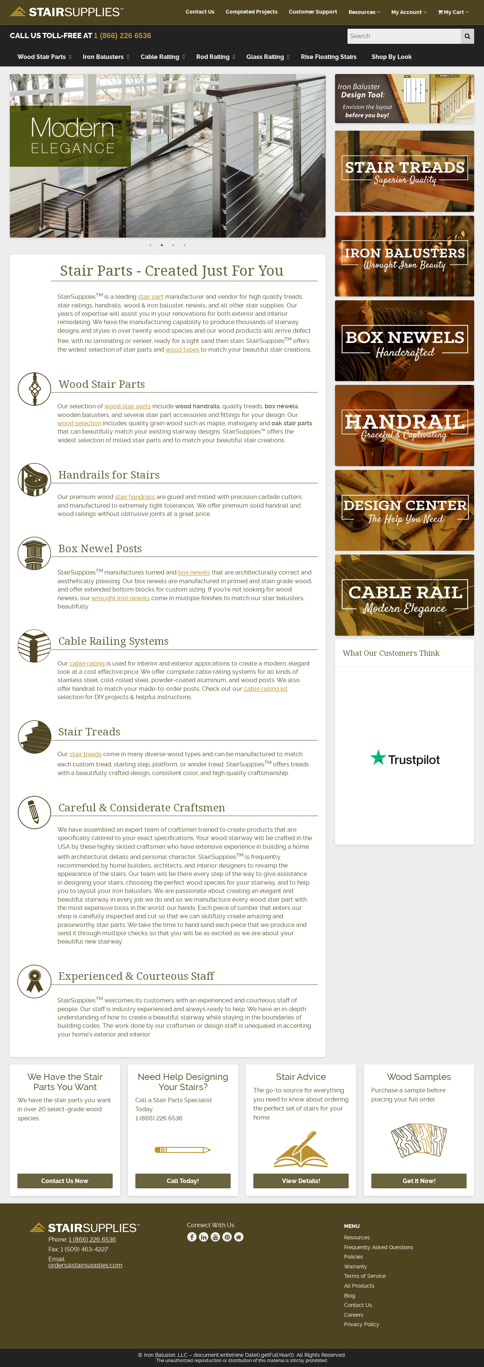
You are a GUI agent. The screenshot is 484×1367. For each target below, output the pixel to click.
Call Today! (183, 1181)
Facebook (192, 1237)
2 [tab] (162, 245)
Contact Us (200, 12)
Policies (353, 1257)
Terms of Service (365, 1276)
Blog (349, 1296)
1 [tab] (150, 245)
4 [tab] (184, 245)
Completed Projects (252, 12)
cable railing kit (266, 688)
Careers (353, 1315)
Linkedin (204, 1237)
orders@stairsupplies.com (85, 1265)
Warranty (355, 1267)
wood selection (79, 423)
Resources (364, 12)
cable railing (87, 663)
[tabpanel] (168, 155)
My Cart (453, 12)
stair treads (86, 754)
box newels (194, 572)
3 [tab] (173, 245)
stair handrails (135, 496)
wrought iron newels (121, 598)
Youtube (216, 1237)
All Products (359, 1286)
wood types (182, 349)
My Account (409, 12)
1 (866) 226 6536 (122, 35)
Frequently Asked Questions (378, 1247)
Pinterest (227, 1237)
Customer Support (313, 12)
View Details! (301, 1181)
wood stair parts (127, 406)
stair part (151, 296)
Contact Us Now (64, 1181)
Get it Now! (419, 1181)
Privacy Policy (361, 1324)
